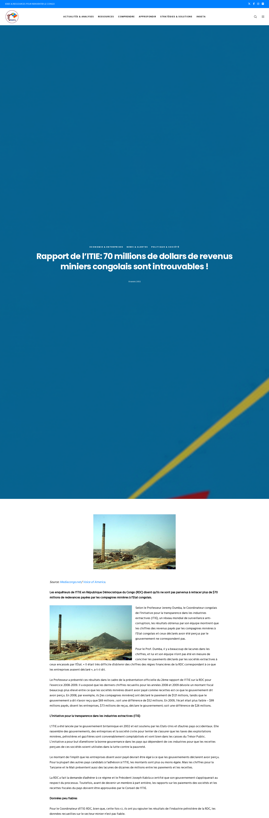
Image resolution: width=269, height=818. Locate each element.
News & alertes (137, 247)
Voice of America (94, 582)
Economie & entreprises (106, 247)
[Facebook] (254, 4)
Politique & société (165, 247)
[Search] (253, 16)
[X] (249, 4)
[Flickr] (263, 4)
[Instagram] (258, 4)
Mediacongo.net (70, 582)
